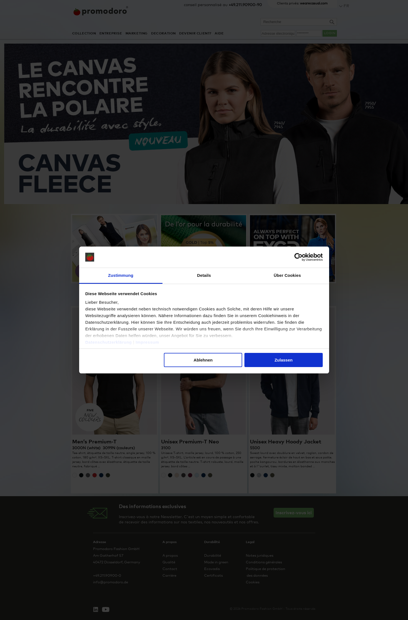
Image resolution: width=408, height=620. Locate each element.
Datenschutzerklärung (108, 342)
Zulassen (283, 360)
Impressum (147, 342)
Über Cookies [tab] (287, 275)
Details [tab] (204, 275)
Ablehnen (203, 360)
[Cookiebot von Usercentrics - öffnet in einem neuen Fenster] (298, 257)
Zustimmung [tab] (120, 275)
